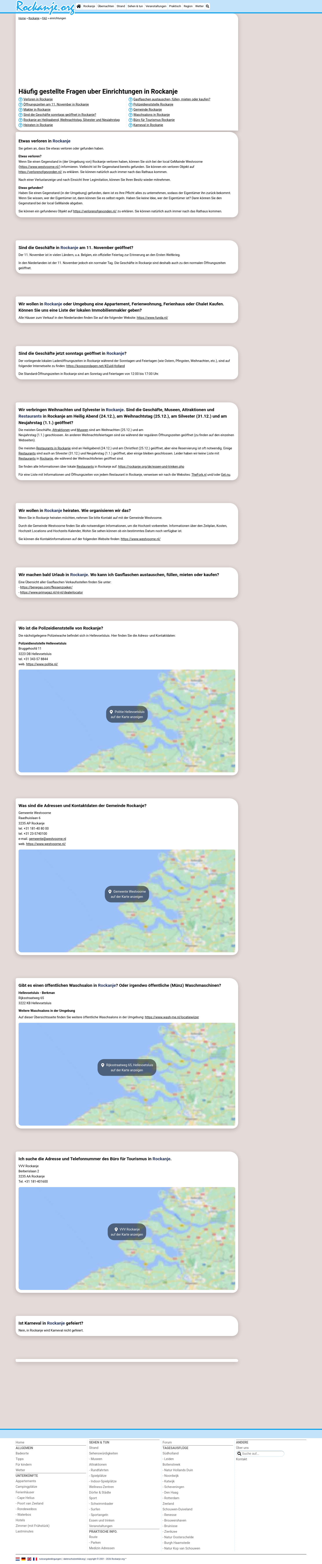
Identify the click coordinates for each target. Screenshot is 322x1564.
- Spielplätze (98, 1476)
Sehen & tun (135, 6)
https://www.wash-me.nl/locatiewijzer (172, 1017)
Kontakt (241, 1459)
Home (20, 1442)
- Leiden (168, 1459)
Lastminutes (24, 1531)
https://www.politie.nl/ (42, 664)
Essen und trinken (102, 1520)
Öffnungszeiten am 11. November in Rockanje (56, 104)
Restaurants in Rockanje (53, 448)
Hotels (20, 1520)
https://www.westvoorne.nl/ (39, 167)
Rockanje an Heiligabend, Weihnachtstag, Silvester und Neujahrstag (71, 120)
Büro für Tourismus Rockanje (154, 120)
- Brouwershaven (174, 1520)
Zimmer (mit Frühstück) (32, 1526)
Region (188, 6)
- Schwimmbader (101, 1504)
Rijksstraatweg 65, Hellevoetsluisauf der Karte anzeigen (127, 1067)
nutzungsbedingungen (50, 1559)
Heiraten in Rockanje (38, 125)
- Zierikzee (170, 1532)
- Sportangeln (98, 1515)
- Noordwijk (171, 1476)
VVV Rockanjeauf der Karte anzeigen (127, 1231)
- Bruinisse (170, 1526)
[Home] (79, 6)
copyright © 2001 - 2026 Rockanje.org (106, 1559)
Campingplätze (26, 1487)
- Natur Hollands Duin (178, 1470)
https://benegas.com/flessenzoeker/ (46, 587)
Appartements (26, 1481)
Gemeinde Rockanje (147, 110)
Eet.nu (225, 475)
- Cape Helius (25, 1498)
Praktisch (175, 6)
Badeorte (22, 1453)
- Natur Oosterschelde (178, 1537)
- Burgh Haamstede (176, 1543)
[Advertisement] (272, 116)
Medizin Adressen (102, 1548)
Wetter (199, 6)
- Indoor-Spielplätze (103, 1481)
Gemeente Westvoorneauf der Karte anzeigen (127, 894)
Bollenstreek (171, 1465)
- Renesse (169, 1515)
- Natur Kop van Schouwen (181, 1548)
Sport (93, 1498)
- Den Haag (170, 1492)
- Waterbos (23, 1515)
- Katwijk (169, 1481)
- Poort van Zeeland (29, 1503)
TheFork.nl (199, 475)
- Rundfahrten (99, 1470)
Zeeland (168, 1504)
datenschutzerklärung (74, 1559)
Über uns (242, 1448)
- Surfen (94, 1509)
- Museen (95, 1459)
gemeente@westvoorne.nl (47, 839)
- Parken (95, 1543)
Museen (82, 430)
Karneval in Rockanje (148, 125)
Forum (167, 1442)
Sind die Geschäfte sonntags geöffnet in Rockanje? (59, 115)
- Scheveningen (173, 1487)
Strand (121, 6)
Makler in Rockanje (37, 110)
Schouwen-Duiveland (177, 1509)
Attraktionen (61, 430)
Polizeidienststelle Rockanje (153, 104)
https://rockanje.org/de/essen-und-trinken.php (151, 467)
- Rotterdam (171, 1498)
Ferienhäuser (25, 1492)
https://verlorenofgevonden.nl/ (40, 172)
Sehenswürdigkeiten (103, 1453)
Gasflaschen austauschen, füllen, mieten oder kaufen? (171, 99)
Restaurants (30, 416)
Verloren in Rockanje (38, 99)
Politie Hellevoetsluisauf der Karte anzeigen (127, 714)
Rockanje (89, 6)
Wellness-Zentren (101, 1487)
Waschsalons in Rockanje (151, 115)
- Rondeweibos (26, 1509)
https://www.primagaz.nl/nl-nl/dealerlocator (51, 592)
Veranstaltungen (156, 6)
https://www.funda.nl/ (152, 318)
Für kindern (24, 1465)
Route (93, 1537)
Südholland (171, 1453)
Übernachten (106, 6)
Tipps (20, 1459)
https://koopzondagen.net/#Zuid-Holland (95, 366)
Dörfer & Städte (100, 1492)
